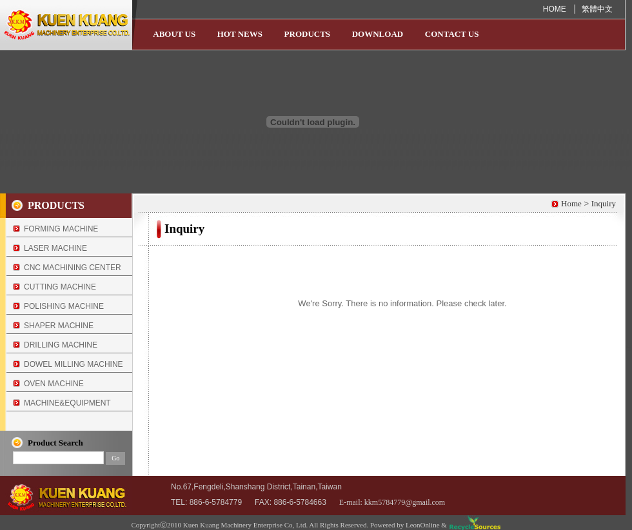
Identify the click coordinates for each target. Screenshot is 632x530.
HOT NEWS (239, 34)
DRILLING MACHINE (60, 344)
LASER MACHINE (55, 248)
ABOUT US (174, 34)
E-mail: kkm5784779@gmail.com (392, 502)
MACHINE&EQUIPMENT (67, 402)
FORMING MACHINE (61, 228)
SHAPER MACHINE (59, 325)
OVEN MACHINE (54, 383)
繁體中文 (597, 9)
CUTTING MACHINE (60, 286)
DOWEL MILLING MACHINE (73, 364)
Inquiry (603, 203)
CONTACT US (452, 34)
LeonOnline (423, 525)
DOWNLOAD (377, 34)
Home (571, 203)
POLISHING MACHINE (64, 306)
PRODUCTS (307, 34)
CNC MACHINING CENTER (72, 267)
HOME (555, 9)
